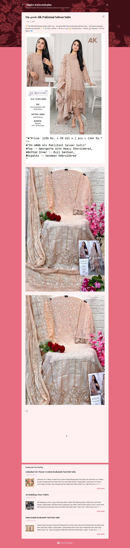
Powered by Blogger (65, 543)
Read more (101, 488)
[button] (103, 16)
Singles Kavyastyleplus (39, 4)
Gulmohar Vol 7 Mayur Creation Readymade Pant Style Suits (50, 472)
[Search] (107, 5)
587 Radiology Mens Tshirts (37, 494)
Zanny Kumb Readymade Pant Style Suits (42, 517)
